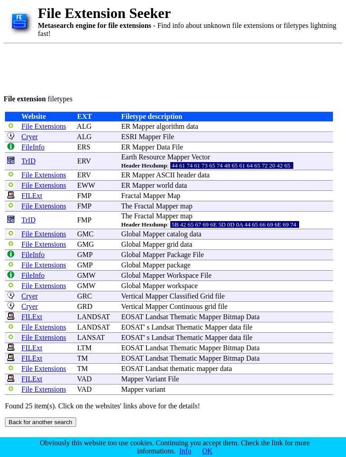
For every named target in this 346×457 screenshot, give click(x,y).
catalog (177, 234)
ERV (84, 161)
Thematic (183, 317)
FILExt (32, 195)
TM (82, 358)
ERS (83, 147)
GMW (86, 275)
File (168, 136)
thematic (182, 368)
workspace (182, 286)
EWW (86, 185)
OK (207, 451)
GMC (85, 234)
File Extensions (44, 126)
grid (172, 244)
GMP (84, 254)
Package (179, 254)
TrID (29, 161)
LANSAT (91, 337)
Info (185, 451)
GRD (84, 306)
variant (155, 389)
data (192, 126)
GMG (85, 244)
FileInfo (33, 147)
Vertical (132, 296)
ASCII (165, 175)
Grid (206, 296)
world (164, 185)
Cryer (30, 136)
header (186, 175)
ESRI (129, 136)
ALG (84, 126)
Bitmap (233, 317)
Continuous (186, 306)
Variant (156, 379)
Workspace (183, 275)
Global (131, 234)
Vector (200, 157)
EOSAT (132, 317)
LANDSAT (93, 317)
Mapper (143, 126)
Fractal (131, 195)
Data (163, 147)
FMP (84, 195)
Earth (129, 157)
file (220, 296)
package (178, 265)
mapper (207, 368)
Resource (152, 157)
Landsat (157, 317)
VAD (84, 379)
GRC (84, 296)
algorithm (170, 126)
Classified (183, 296)
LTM (84, 348)
